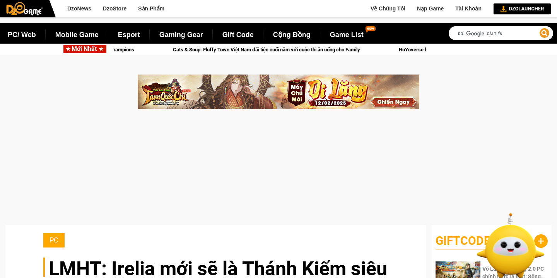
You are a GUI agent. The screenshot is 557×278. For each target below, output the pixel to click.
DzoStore (114, 8)
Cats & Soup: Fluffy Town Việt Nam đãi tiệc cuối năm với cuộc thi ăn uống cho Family (272, 50)
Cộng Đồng (292, 35)
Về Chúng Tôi (388, 8)
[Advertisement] (278, 171)
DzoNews (79, 8)
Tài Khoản (468, 8)
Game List (347, 35)
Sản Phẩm (151, 8)
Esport (129, 35)
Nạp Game (430, 8)
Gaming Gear (181, 35)
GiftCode (463, 240)
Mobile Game (77, 35)
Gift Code (238, 35)
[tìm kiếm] (501, 33)
